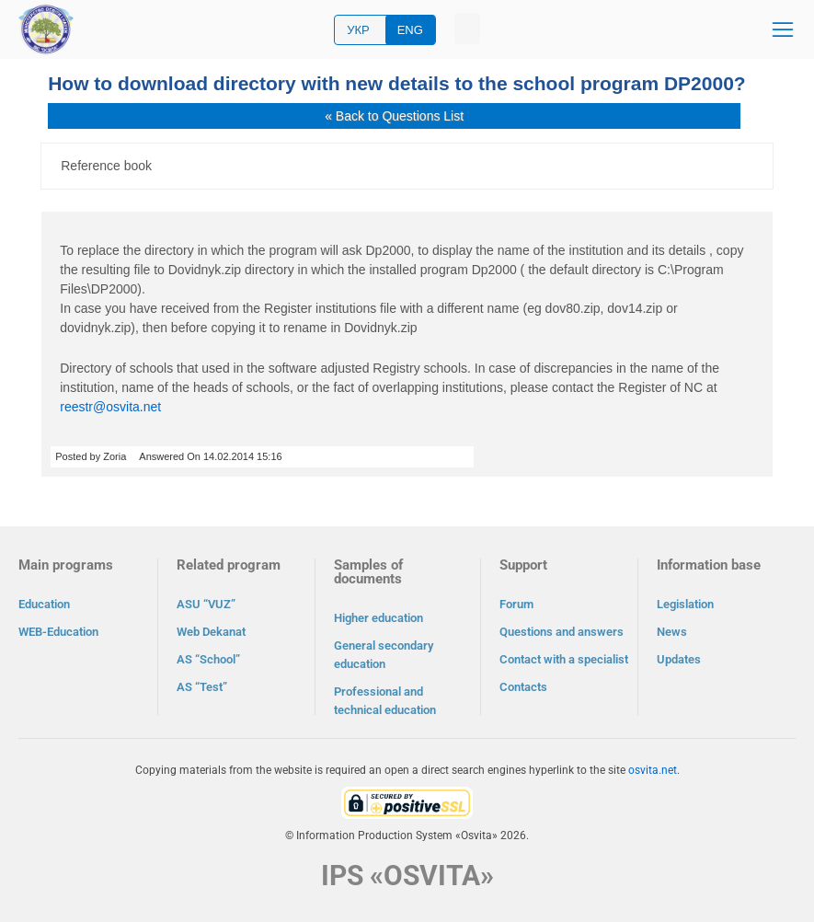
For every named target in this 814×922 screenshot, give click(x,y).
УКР (358, 30)
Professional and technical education (385, 701)
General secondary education (383, 655)
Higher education (378, 618)
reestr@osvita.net (110, 406)
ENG (410, 30)
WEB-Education (58, 632)
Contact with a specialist (563, 659)
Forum (516, 604)
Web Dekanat (211, 632)
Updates (679, 659)
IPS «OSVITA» (407, 875)
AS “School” (208, 659)
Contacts (523, 687)
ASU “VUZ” (206, 604)
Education (44, 604)
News (672, 632)
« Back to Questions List (394, 116)
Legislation (685, 604)
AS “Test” (202, 687)
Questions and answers (561, 632)
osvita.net (652, 770)
